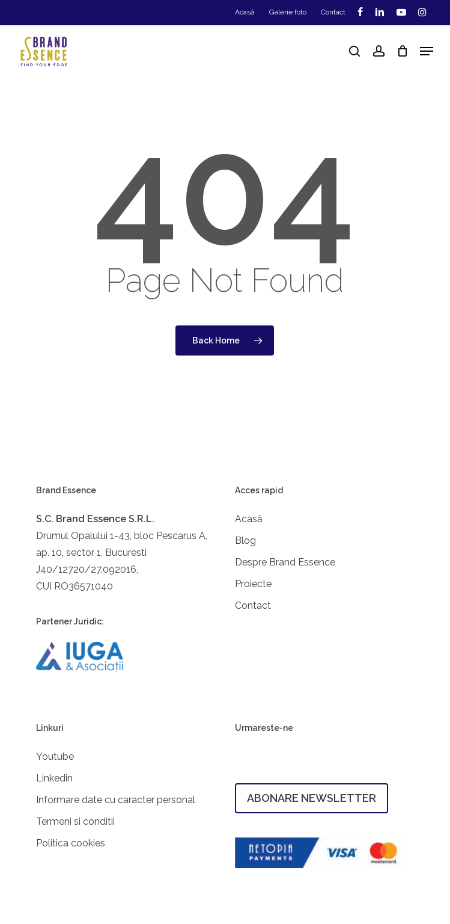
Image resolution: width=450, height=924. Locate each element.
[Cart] (402, 51)
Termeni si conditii (75, 821)
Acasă (249, 519)
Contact (253, 605)
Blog (245, 540)
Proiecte (253, 584)
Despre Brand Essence (285, 562)
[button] (426, 51)
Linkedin (54, 778)
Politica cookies (70, 843)
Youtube (55, 756)
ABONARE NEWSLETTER (311, 798)
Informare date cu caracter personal (115, 799)
